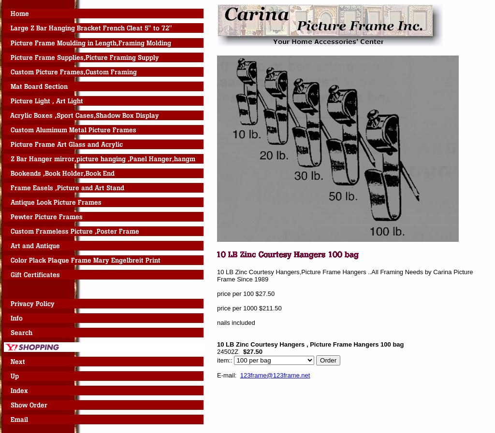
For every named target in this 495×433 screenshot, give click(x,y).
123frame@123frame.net (275, 375)
